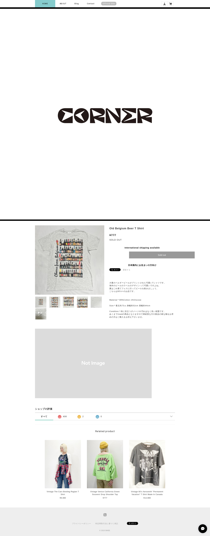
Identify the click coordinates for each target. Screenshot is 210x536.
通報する (126, 270)
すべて (44, 416)
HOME (45, 4)
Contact (90, 4)
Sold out (162, 255)
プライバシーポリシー (81, 524)
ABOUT (63, 4)
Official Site (109, 3)
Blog (77, 4)
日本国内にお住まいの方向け (142, 265)
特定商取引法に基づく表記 (106, 524)
